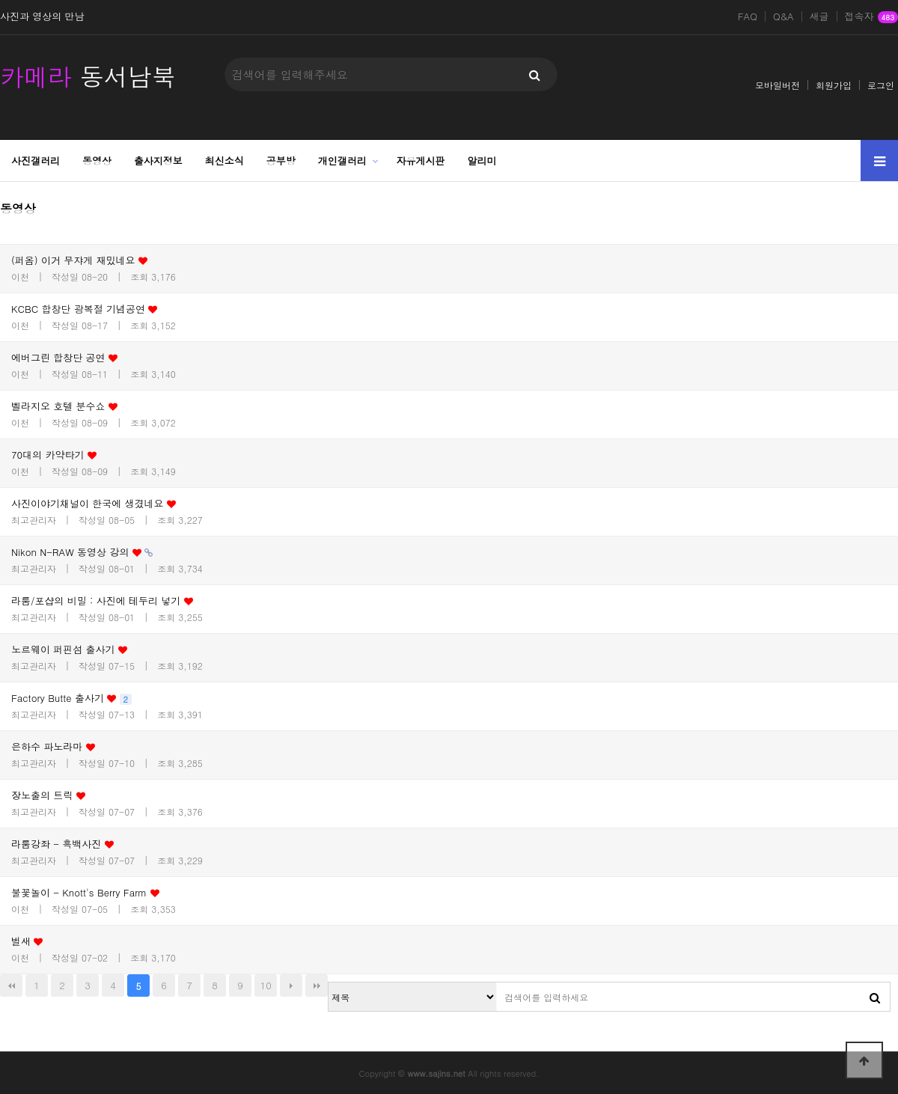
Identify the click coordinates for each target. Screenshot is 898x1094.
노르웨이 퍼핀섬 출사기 (69, 649)
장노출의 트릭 (48, 795)
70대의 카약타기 (54, 454)
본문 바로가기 (0, 0)
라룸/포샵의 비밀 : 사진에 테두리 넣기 (102, 600)
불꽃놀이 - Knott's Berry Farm (85, 892)
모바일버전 (777, 85)
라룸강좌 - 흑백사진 (62, 844)
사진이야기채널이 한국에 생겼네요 (93, 503)
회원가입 (834, 85)
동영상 (97, 160)
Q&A (783, 16)
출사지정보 (158, 160)
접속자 (871, 17)
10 (266, 985)
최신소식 (224, 160)
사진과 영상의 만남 (42, 16)
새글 (819, 16)
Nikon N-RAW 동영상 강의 (82, 552)
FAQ (747, 16)
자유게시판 (421, 160)
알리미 (482, 160)
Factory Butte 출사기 (71, 698)
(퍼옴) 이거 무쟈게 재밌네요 (79, 260)
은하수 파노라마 (53, 746)
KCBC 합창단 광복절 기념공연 (84, 309)
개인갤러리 (342, 160)
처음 (11, 985)
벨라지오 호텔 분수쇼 (64, 406)
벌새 (27, 941)
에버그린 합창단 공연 (64, 357)
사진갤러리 (35, 160)
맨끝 (316, 985)
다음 (291, 985)
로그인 (880, 85)
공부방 (281, 160)
